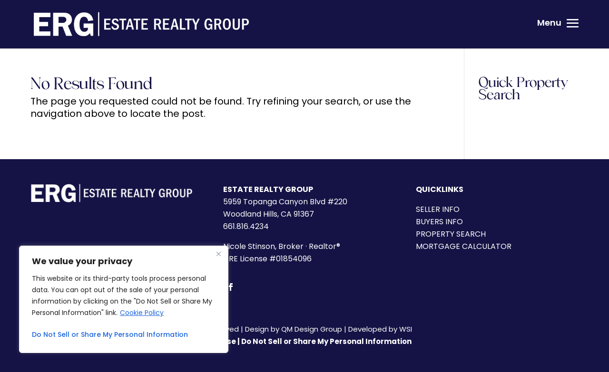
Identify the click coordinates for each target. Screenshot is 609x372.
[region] (123, 299)
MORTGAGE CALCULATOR (463, 246)
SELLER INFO (438, 209)
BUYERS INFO (439, 221)
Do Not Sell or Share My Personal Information (110, 334)
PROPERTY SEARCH (451, 234)
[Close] (218, 253)
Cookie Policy (142, 312)
